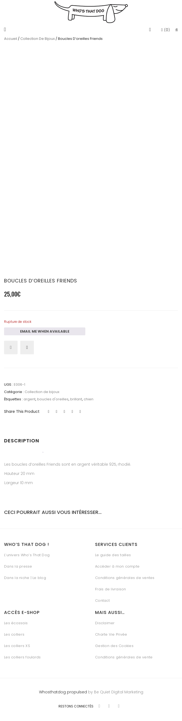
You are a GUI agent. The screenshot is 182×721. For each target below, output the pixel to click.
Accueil (10, 38)
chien (88, 397)
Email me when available (44, 329)
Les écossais (16, 621)
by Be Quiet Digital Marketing (115, 690)
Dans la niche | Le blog (25, 575)
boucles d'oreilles (53, 397)
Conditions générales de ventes (125, 575)
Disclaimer (105, 621)
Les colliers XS (17, 643)
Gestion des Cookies (114, 643)
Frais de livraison (110, 587)
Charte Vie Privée (111, 632)
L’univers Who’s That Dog (27, 553)
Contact (102, 598)
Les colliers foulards (22, 655)
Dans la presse (18, 564)
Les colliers (14, 632)
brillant (76, 397)
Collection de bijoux (37, 38)
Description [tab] (21, 438)
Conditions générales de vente (123, 655)
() (165, 30)
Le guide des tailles (113, 553)
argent (29, 397)
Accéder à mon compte (117, 564)
